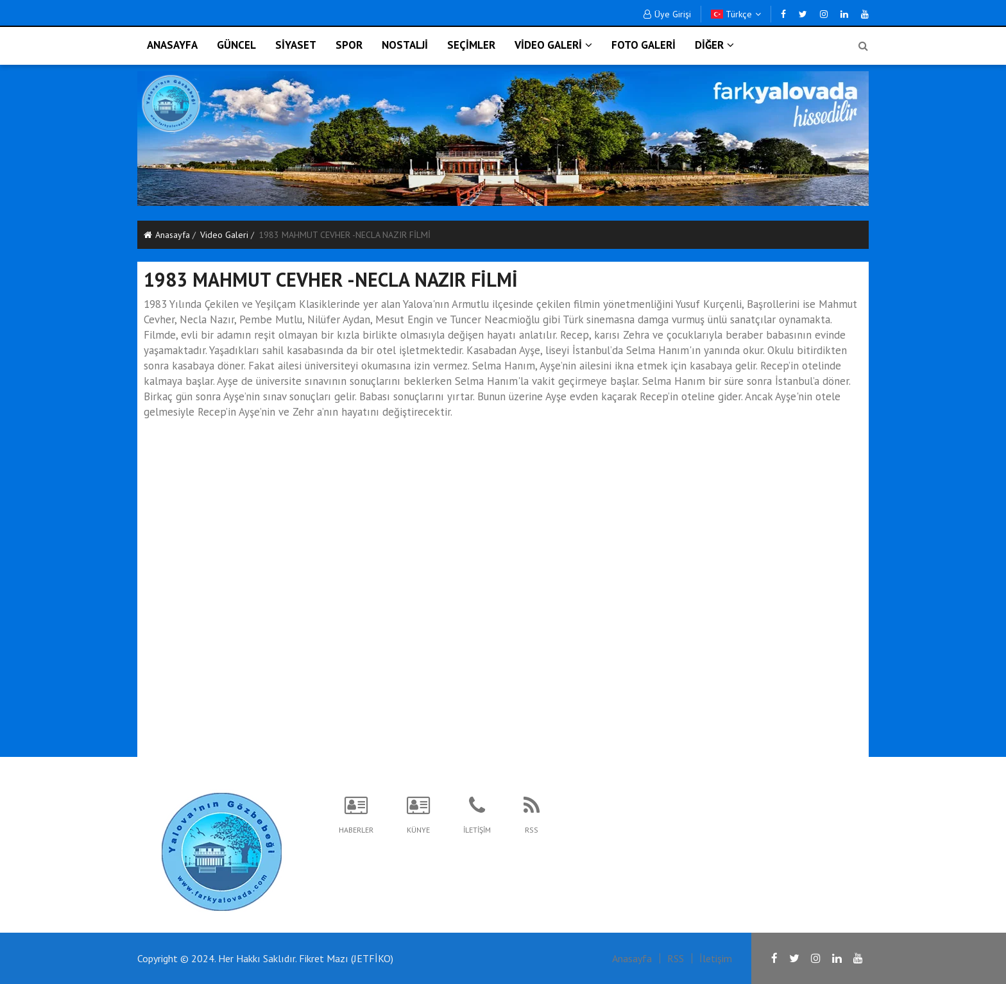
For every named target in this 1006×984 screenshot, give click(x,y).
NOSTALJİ (405, 45)
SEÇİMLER (471, 45)
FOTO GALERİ (643, 45)
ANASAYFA (172, 45)
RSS (675, 958)
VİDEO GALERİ (553, 45)
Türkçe (736, 14)
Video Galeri (224, 235)
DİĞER (714, 45)
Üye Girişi (667, 14)
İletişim (715, 958)
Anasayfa (167, 235)
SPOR (349, 45)
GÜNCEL (236, 45)
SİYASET (295, 45)
